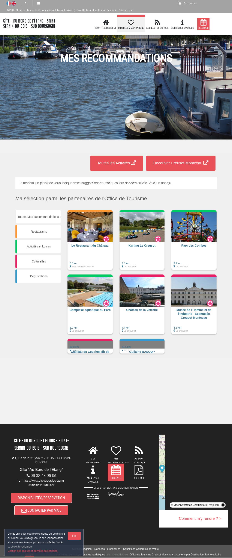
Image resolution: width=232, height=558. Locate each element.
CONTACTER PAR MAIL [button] (41, 510)
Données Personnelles (107, 549)
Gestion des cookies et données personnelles (32, 550)
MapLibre (214, 504)
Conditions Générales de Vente (141, 549)
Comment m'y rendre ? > (200, 518)
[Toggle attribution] (223, 505)
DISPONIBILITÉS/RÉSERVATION (41, 498)
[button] (90, 242)
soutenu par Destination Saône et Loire (199, 555)
